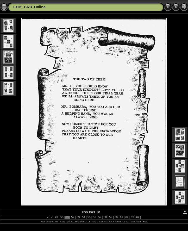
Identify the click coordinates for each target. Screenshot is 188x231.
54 (83, 217)
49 (56, 217)
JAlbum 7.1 (118, 221)
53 (78, 217)
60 (116, 217)
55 (89, 217)
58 (105, 217)
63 (132, 217)
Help (145, 221)
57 (99, 217)
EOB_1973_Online (29, 7)
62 (127, 217)
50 (62, 217)
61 (121, 217)
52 (72, 217)
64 (137, 217)
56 (94, 217)
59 (110, 217)
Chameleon (134, 221)
